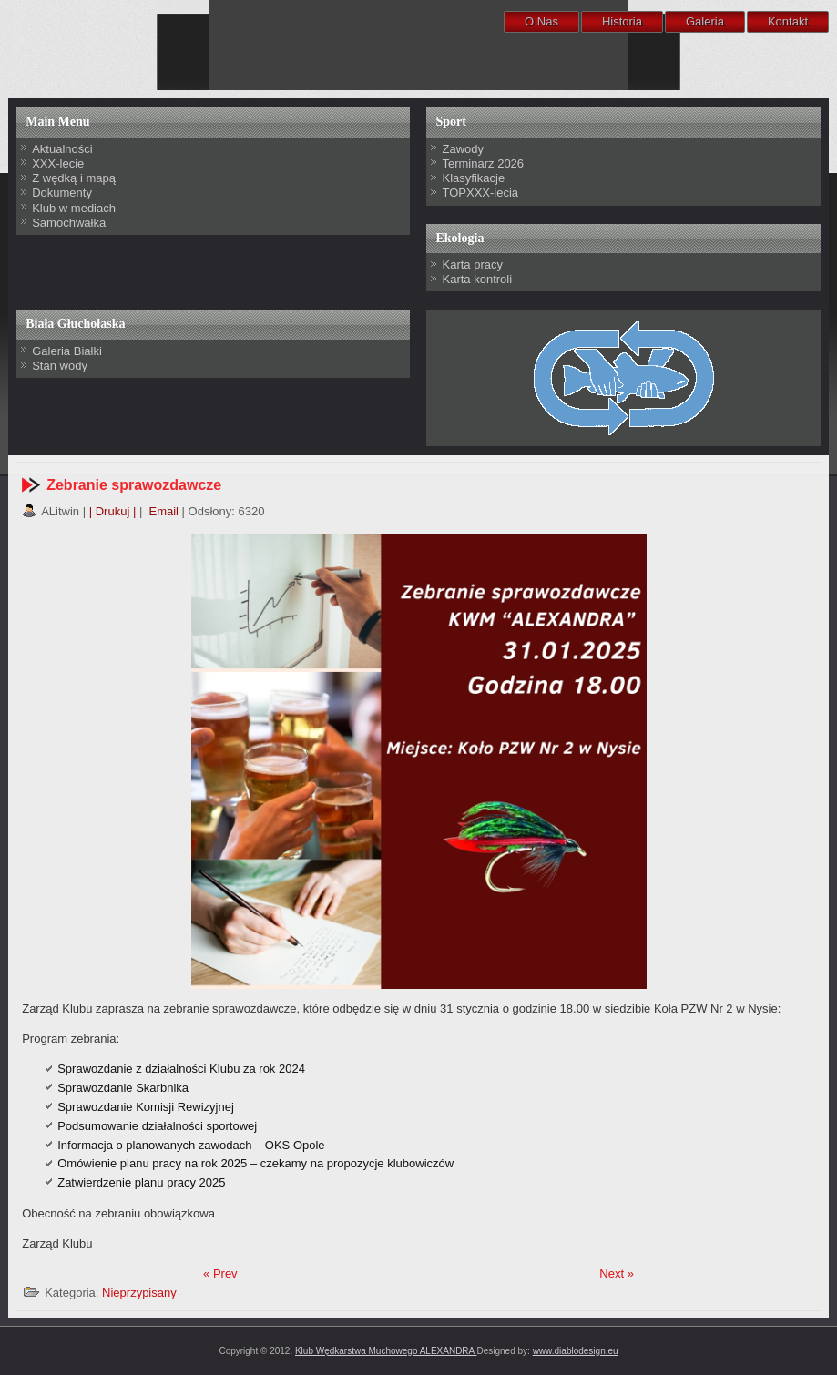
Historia (622, 21)
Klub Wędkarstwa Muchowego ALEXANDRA (386, 1351)
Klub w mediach (74, 208)
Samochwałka (69, 222)
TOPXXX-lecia (480, 192)
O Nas (541, 21)
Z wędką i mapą (74, 178)
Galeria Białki (67, 351)
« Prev (220, 1273)
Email (162, 511)
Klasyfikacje (473, 178)
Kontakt (788, 21)
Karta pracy (472, 264)
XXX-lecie (58, 163)
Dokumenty (62, 192)
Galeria (705, 21)
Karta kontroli (477, 279)
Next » (616, 1273)
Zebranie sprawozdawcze (133, 485)
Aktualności (62, 149)
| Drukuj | (113, 511)
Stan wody (59, 365)
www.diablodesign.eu (575, 1351)
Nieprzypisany (139, 1292)
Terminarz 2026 (483, 163)
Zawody (463, 149)
